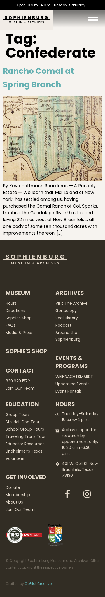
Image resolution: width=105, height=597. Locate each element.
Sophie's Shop (26, 351)
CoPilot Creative (38, 583)
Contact (20, 371)
